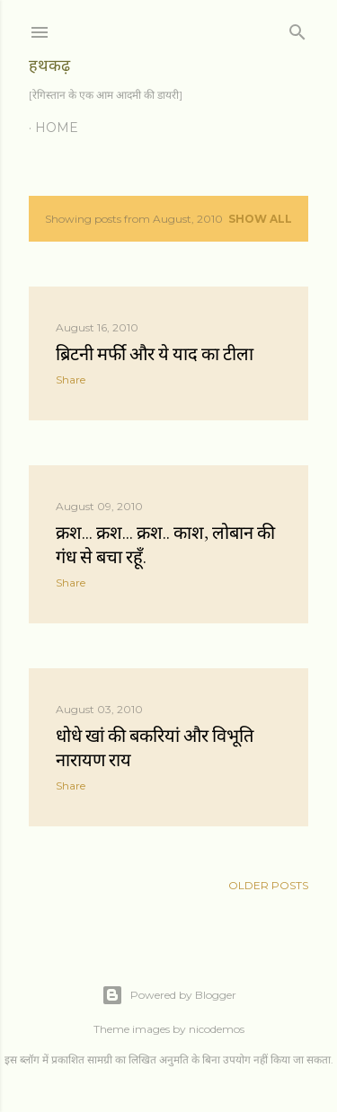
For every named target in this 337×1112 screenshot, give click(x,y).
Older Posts (268, 885)
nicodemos (216, 1029)
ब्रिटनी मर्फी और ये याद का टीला (154, 354)
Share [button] (70, 379)
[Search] (297, 28)
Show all (260, 218)
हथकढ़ (49, 65)
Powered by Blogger (169, 995)
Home (56, 127)
